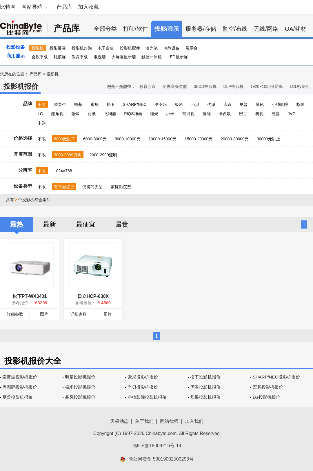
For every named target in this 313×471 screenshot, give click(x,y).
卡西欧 (225, 113)
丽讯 (92, 113)
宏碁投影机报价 (268, 387)
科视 (259, 113)
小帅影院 (280, 104)
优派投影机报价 (205, 387)
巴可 (243, 113)
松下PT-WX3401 (29, 296)
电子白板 (106, 48)
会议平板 (40, 57)
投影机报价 (20, 86)
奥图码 (160, 104)
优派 (211, 104)
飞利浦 (110, 113)
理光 (154, 113)
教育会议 (147, 86)
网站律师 (169, 421)
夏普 (243, 104)
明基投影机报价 (80, 376)
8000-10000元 (128, 139)
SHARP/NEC (134, 104)
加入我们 (194, 421)
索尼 (94, 104)
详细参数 (15, 314)
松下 (111, 104)
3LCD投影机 (205, 86)
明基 (78, 104)
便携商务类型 (175, 86)
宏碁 (227, 104)
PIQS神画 (133, 113)
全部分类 (105, 29)
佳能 (207, 113)
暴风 (260, 104)
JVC (291, 113)
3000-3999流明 (67, 155)
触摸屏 (60, 57)
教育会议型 (64, 186)
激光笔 (151, 48)
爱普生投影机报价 (19, 376)
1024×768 (63, 171)
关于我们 (144, 421)
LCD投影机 (300, 86)
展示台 (191, 48)
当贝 (195, 104)
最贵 (122, 224)
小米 (170, 113)
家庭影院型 (121, 186)
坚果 (300, 104)
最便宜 (85, 224)
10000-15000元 (162, 139)
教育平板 (80, 57)
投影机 (38, 48)
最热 (16, 224)
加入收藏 (88, 7)
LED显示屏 (178, 57)
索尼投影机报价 (143, 376)
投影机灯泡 (82, 48)
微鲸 (75, 113)
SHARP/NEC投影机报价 (276, 376)
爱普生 (60, 104)
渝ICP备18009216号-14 (156, 445)
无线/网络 (266, 29)
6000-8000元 (95, 139)
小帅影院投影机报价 (147, 397)
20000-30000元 (235, 139)
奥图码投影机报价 (19, 387)
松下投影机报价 (205, 376)
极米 (179, 104)
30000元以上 (268, 139)
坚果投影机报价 (205, 397)
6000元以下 (64, 139)
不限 (42, 104)
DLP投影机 (233, 86)
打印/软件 (135, 29)
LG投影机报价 (266, 397)
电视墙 (100, 57)
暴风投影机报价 (80, 397)
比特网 (8, 7)
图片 (44, 314)
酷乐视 (57, 113)
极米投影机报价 (80, 387)
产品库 (64, 7)
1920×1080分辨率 (266, 86)
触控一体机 (151, 57)
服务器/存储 (200, 29)
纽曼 (276, 113)
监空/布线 (235, 29)
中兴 (42, 123)
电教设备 (171, 48)
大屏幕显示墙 (124, 57)
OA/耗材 (295, 29)
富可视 (188, 113)
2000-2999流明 (103, 155)
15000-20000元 (199, 139)
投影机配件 (130, 48)
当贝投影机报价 (143, 387)
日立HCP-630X (93, 296)
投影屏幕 (58, 48)
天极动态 (119, 421)
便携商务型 (92, 186)
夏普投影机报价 (17, 397)
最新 (49, 224)
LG (40, 113)
